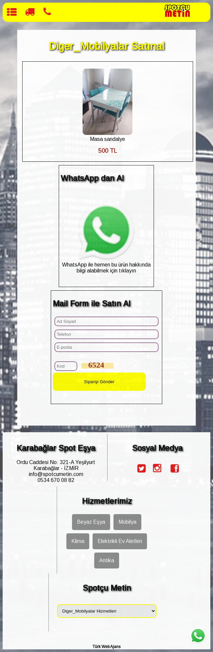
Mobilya (127, 522)
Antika (106, 560)
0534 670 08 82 (55, 480)
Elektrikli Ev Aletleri (120, 541)
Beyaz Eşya (91, 522)
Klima (77, 541)
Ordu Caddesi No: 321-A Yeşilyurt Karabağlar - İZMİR (56, 465)
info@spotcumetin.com (56, 474)
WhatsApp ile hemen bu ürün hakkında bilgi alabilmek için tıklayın (106, 264)
